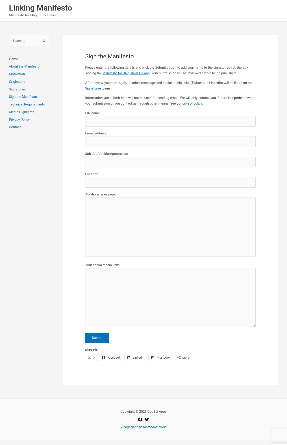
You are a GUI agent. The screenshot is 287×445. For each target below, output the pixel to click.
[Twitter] (147, 424)
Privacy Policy (19, 120)
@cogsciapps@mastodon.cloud (143, 432)
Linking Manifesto (40, 8)
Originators (17, 82)
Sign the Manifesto (23, 97)
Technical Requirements (27, 105)
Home (13, 59)
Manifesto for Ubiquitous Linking (126, 73)
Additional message (170, 227)
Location (170, 181)
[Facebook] (140, 424)
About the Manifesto (24, 67)
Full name (170, 119)
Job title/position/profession (170, 160)
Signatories (17, 89)
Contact (15, 127)
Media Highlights (21, 112)
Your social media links (170, 300)
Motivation (17, 74)
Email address (170, 140)
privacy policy (192, 103)
